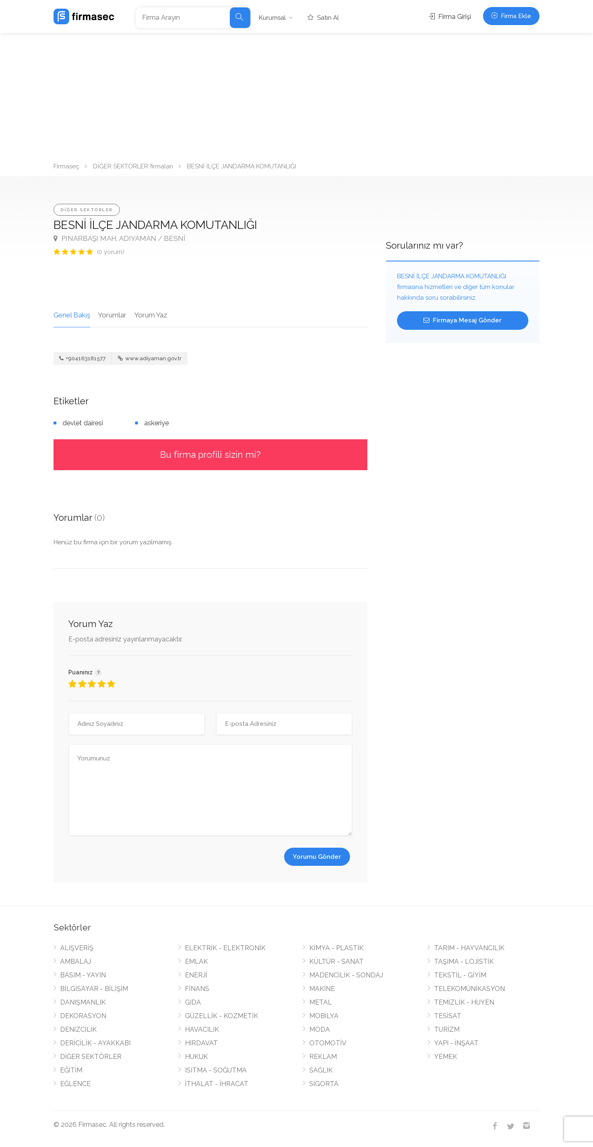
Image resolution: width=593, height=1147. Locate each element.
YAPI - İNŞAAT (456, 1043)
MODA (319, 1029)
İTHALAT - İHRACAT (216, 1084)
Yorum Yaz (150, 315)
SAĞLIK (321, 1070)
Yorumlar (112, 315)
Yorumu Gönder (317, 856)
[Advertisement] (296, 94)
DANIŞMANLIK (83, 1002)
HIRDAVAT (201, 1043)
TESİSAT (447, 1016)
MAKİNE (322, 989)
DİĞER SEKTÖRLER (87, 209)
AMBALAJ (75, 961)
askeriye (156, 423)
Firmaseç (66, 166)
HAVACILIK (202, 1029)
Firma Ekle (511, 16)
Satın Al (323, 17)
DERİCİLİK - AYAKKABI (95, 1043)
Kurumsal (272, 17)
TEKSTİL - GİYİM (460, 975)
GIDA (193, 1002)
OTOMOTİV (327, 1043)
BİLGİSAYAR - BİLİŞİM (94, 989)
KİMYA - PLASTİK (336, 948)
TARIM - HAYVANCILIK (469, 948)
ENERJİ (196, 975)
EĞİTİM (71, 1070)
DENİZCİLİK (78, 1029)
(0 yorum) (110, 252)
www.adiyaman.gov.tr (150, 358)
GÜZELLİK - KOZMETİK (221, 1016)
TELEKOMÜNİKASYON (469, 989)
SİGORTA (324, 1084)
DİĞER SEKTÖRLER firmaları (133, 166)
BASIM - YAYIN (83, 975)
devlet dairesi (83, 423)
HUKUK (196, 1057)
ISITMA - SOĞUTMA (216, 1070)
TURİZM (447, 1029)
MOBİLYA (324, 1016)
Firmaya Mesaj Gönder (462, 320)
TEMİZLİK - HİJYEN (464, 1002)
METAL (320, 1002)
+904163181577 (82, 358)
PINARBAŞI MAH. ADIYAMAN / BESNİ (119, 238)
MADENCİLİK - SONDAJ (346, 975)
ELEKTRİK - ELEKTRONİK (225, 948)
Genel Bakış (72, 315)
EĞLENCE (75, 1084)
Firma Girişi (450, 17)
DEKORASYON (83, 1016)
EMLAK (196, 961)
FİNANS (197, 989)
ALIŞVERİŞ (76, 948)
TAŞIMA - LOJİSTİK (464, 961)
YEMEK (445, 1057)
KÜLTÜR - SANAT (336, 961)
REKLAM (323, 1057)
